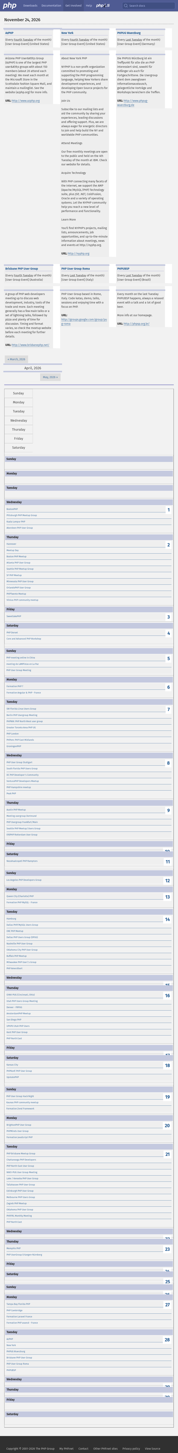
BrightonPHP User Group (19, 1125)
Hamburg (11, 918)
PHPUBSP (11, 1370)
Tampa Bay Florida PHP (18, 1304)
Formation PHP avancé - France (22, 1322)
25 (167, 1282)
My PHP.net (66, 1448)
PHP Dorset (12, 632)
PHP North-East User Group (20, 1166)
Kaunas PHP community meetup (22, 1102)
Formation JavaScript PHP (20, 1137)
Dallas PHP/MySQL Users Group (22, 925)
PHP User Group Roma (18, 1363)
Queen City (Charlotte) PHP (20, 896)
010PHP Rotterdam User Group (22, 834)
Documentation (51, 5)
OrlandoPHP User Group (19, 587)
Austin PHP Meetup (16, 809)
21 (167, 1154)
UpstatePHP (13, 1077)
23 (167, 1249)
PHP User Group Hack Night (20, 1096)
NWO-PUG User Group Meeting (22, 1172)
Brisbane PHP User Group (19, 1357)
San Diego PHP (14, 1019)
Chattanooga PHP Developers (21, 1159)
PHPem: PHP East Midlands (20, 740)
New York (11, 1345)
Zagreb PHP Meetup (17, 1203)
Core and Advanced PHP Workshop (24, 638)
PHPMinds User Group (18, 1131)
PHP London (13, 733)
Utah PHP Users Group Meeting (22, 1001)
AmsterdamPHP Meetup (19, 1013)
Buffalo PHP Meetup (17, 956)
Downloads (30, 5)
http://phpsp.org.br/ (137, 323)
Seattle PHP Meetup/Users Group (23, 828)
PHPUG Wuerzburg (16, 1351)
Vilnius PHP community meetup (22, 600)
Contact (83, 1448)
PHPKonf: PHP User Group (19, 1071)
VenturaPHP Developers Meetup (23, 781)
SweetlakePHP (14, 616)
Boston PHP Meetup (17, 556)
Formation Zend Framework (20, 1108)
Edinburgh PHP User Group (20, 1190)
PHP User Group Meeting (18, 670)
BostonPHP (12, 509)
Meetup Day (13, 550)
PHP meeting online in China (20, 657)
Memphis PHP (14, 1248)
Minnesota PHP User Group (20, 581)
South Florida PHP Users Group (22, 768)
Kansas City (12, 1064)
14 (167, 919)
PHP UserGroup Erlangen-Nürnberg (24, 1254)
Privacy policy (131, 1448)
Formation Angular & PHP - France (24, 692)
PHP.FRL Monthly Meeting (19, 1215)
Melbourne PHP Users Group (21, 1197)
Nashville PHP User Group (20, 943)
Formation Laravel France (19, 1316)
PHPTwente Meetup (16, 593)
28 (167, 1340)
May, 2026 (49, 377)
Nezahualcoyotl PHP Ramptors (22, 861)
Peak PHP (11, 793)
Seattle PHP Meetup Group (20, 569)
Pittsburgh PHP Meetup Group (22, 515)
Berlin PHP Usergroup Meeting (22, 715)
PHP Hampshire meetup (19, 787)
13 (167, 897)
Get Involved (73, 5)
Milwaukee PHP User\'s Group (21, 962)
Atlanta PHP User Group (18, 562)
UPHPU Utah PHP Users (18, 1026)
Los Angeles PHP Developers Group (24, 880)
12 (167, 881)
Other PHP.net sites (105, 1448)
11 (168, 862)
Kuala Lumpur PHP (16, 521)
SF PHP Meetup (14, 575)
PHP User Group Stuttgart (19, 762)
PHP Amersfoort (14, 968)
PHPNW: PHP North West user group (25, 721)
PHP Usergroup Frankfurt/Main (22, 822)
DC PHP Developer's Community (23, 775)
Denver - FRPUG (14, 1007)
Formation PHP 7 (15, 686)
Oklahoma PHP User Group (20, 1209)
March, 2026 (17, 359)
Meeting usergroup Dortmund (22, 816)
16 (167, 995)
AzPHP (10, 1339)
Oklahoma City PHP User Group (22, 949)
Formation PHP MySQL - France (22, 902)
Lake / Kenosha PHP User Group (22, 1178)
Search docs (134, 6)
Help (89, 5)
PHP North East (14, 1038)
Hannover (11, 544)
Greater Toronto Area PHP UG (21, 727)
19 (167, 1097)
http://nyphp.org (78, 253)
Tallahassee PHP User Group (21, 1184)
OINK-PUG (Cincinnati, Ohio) (21, 994)
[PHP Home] (10, 5)
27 (167, 1305)
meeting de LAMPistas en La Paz (22, 664)
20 (167, 1125)
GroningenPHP (14, 746)
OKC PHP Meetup (15, 931)
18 (167, 1065)
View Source (152, 1448)
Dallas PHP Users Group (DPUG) (22, 937)
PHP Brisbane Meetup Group (21, 1153)
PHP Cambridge (14, 1310)
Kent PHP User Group (17, 1032)
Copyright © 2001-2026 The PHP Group (30, 1448)
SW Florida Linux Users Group (21, 708)
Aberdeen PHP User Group (20, 527)
